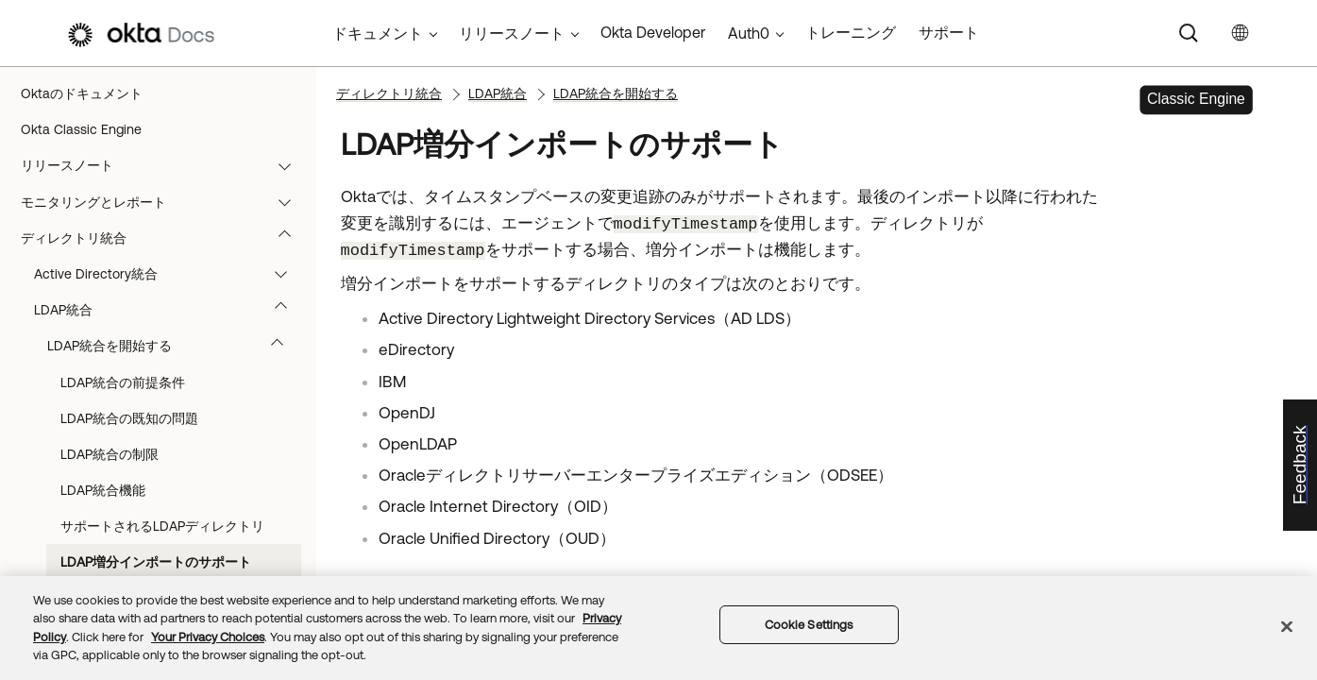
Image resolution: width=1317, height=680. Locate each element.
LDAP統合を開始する (174, 346)
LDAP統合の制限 (109, 454)
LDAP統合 (169, 310)
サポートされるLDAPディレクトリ (162, 526)
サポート (949, 32)
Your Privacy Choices (207, 637)
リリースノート (165, 165)
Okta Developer (652, 32)
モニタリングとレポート (165, 202)
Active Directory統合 (169, 274)
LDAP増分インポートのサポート (155, 562)
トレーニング (850, 32)
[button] (289, 165)
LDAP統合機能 (102, 490)
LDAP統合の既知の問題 (129, 418)
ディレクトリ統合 (165, 238)
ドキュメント (377, 33)
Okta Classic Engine (81, 129)
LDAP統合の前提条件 (122, 382)
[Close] (1287, 626)
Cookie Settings (809, 625)
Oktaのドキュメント (82, 93)
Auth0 (748, 33)
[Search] (1188, 33)
